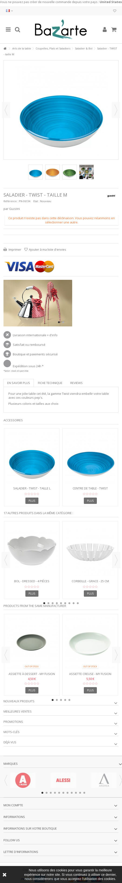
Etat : (36, 201)
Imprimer (14, 249)
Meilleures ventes (17, 711)
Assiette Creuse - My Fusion (90, 674)
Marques (10, 764)
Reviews (76, 383)
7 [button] (69, 603)
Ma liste (114, 11)
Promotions (13, 722)
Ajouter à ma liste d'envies (47, 249)
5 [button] (61, 603)
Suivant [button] (116, 110)
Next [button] (116, 560)
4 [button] (57, 603)
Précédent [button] (6, 110)
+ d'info (52, 335)
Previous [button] (6, 560)
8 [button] (74, 603)
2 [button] (63, 322)
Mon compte (13, 805)
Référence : (10, 201)
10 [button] (80, 793)
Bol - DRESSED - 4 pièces (31, 581)
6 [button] (65, 603)
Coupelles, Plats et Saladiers (53, 48)
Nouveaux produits (18, 701)
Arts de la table (21, 48)
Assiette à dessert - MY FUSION (32, 674)
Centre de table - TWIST (90, 488)
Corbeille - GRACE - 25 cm (90, 581)
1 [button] (59, 322)
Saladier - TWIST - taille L (32, 488)
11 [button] (84, 793)
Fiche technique (50, 383)
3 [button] (53, 603)
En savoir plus (18, 383)
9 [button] (78, 603)
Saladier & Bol (83, 48)
